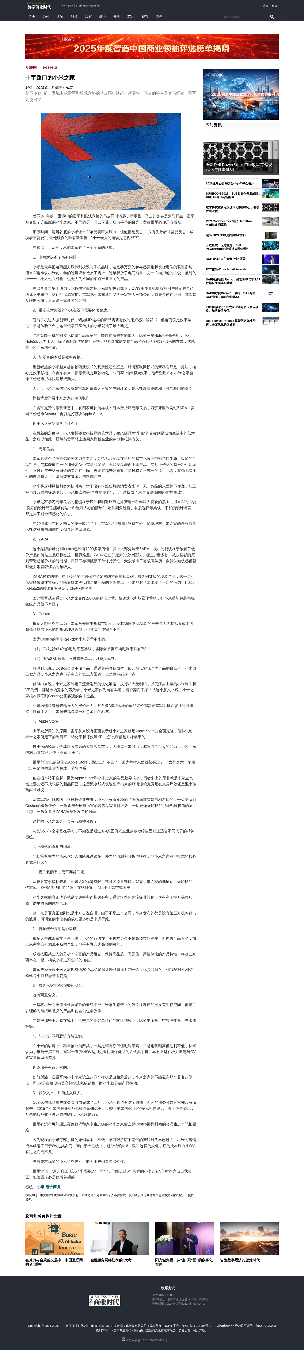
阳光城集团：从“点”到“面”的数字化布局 (184, 1262)
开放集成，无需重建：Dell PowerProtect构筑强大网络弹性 (227, 247)
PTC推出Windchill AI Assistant (228, 269)
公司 (46, 16)
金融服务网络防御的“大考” (111, 1260)
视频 (145, 16)
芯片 (131, 16)
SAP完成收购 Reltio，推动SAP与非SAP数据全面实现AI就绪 (233, 281)
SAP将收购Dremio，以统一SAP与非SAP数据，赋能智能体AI (230, 294)
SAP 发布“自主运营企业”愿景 (226, 259)
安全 (116, 16)
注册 (266, 6)
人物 (60, 16)
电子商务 (53, 1187)
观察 (88, 16)
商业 (102, 16)
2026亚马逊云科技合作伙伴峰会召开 (230, 183)
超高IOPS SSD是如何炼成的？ (226, 235)
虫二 (69, 87)
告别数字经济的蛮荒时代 (240, 1260)
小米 (40, 1187)
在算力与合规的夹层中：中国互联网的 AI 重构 (54, 1262)
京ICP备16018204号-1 (196, 1325)
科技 (74, 16)
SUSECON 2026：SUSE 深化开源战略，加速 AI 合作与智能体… (233, 195)
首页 (31, 16)
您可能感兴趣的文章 (43, 1216)
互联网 (31, 67)
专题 (159, 16)
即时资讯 (214, 125)
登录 (275, 6)
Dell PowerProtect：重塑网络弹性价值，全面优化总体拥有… (230, 322)
